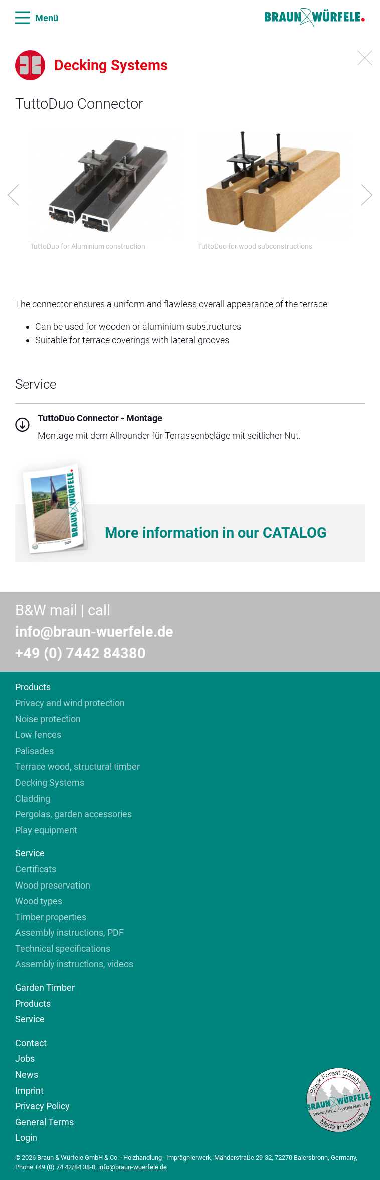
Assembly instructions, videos (74, 964)
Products (33, 687)
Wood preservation (52, 885)
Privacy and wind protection (70, 703)
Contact (31, 1043)
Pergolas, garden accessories (73, 814)
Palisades (34, 751)
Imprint (29, 1090)
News (26, 1074)
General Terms (44, 1122)
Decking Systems (49, 782)
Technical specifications (62, 948)
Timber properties (50, 917)
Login (26, 1137)
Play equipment (46, 830)
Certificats (35, 869)
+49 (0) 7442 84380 (80, 653)
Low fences (38, 734)
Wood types (38, 901)
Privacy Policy (42, 1106)
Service (30, 853)
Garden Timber (45, 987)
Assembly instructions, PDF (69, 932)
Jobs (25, 1058)
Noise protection (48, 719)
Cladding (32, 798)
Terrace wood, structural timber (77, 766)
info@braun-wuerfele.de (94, 631)
